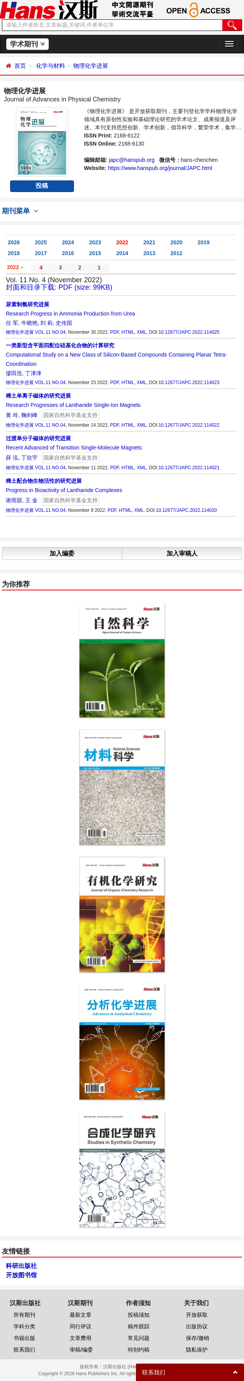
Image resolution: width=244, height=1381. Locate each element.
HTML (128, 332)
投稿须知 (138, 1315)
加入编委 (62, 553)
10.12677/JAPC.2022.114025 (188, 332)
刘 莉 (46, 323)
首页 (20, 65)
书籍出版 (24, 1338)
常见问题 (138, 1338)
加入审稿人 (182, 553)
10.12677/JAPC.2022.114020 (186, 510)
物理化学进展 (90, 65)
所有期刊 (24, 1315)
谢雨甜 (14, 500)
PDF (114, 332)
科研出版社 (21, 1266)
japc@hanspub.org (132, 160)
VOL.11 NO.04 (50, 332)
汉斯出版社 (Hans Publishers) (134, 1366)
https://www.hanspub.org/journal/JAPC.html (160, 168)
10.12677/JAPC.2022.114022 (188, 425)
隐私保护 (197, 1350)
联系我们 (24, 1350)
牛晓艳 (29, 323)
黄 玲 (12, 415)
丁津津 (33, 373)
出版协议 (197, 1326)
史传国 (64, 323)
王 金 (31, 500)
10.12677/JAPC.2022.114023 (188, 382)
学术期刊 (27, 44)
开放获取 (197, 1315)
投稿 (42, 185)
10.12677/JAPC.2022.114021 (188, 467)
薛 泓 (12, 458)
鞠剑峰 (29, 415)
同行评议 (80, 1326)
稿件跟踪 (138, 1326)
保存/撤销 (197, 1338)
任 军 (12, 323)
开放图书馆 (21, 1275)
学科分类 (24, 1326)
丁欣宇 (29, 458)
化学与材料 (50, 65)
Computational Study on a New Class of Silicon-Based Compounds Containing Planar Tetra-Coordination (116, 354)
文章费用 (80, 1338)
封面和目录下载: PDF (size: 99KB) (59, 287)
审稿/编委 (81, 1350)
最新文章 (80, 1315)
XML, (142, 332)
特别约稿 (138, 1350)
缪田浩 (14, 373)
